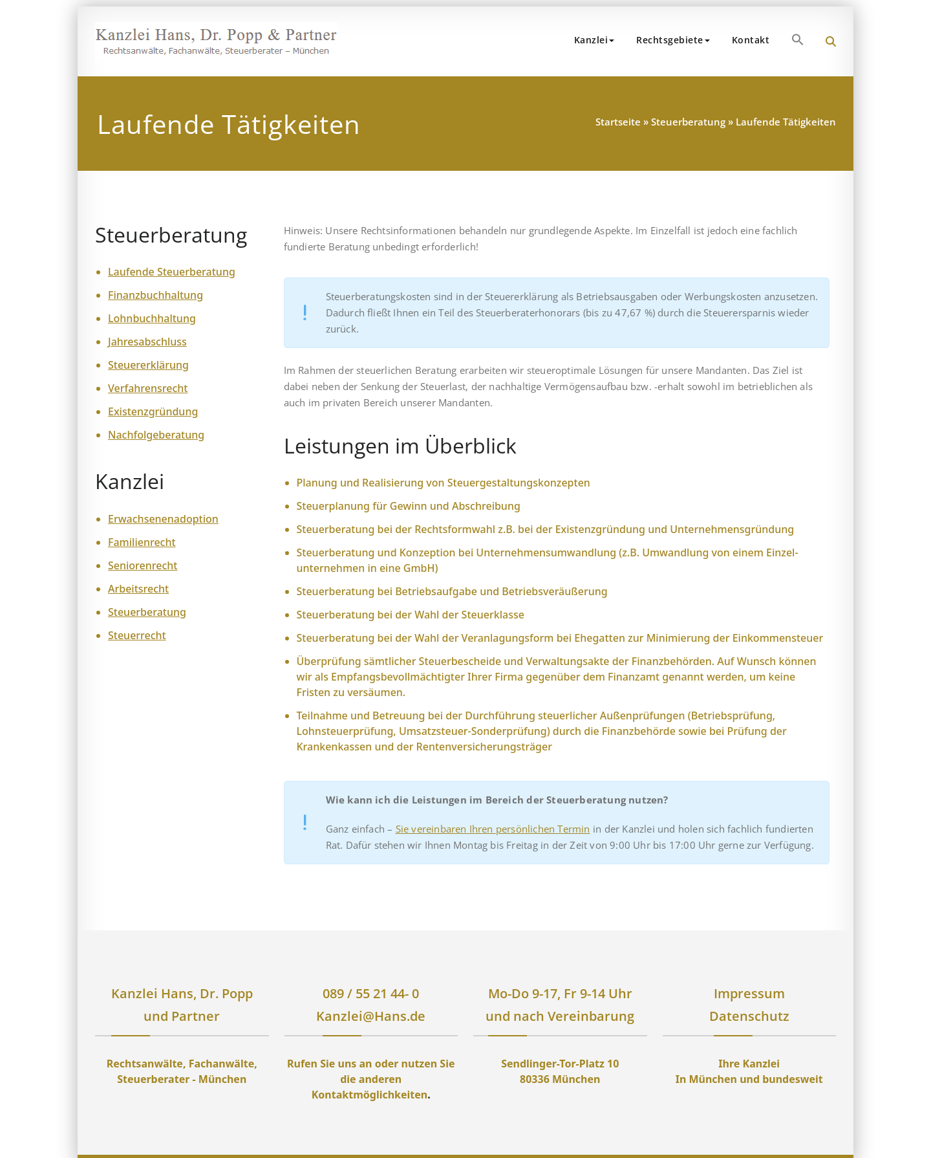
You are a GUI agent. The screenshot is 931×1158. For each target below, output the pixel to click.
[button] (797, 39)
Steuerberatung (688, 121)
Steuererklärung (148, 365)
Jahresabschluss (147, 341)
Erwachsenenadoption (163, 519)
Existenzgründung (153, 411)
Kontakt (751, 40)
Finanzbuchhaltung (155, 295)
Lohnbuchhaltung (152, 318)
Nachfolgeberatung (156, 435)
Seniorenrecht (142, 565)
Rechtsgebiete (673, 40)
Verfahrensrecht (147, 388)
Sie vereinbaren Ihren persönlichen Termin (493, 828)
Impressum (749, 993)
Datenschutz (749, 1016)
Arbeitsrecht (138, 589)
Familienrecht (142, 542)
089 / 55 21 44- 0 (371, 993)
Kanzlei (594, 40)
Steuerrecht (137, 635)
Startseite (618, 121)
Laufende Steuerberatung (171, 272)
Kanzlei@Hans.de (370, 1016)
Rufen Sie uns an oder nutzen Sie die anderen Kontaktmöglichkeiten (371, 1079)
